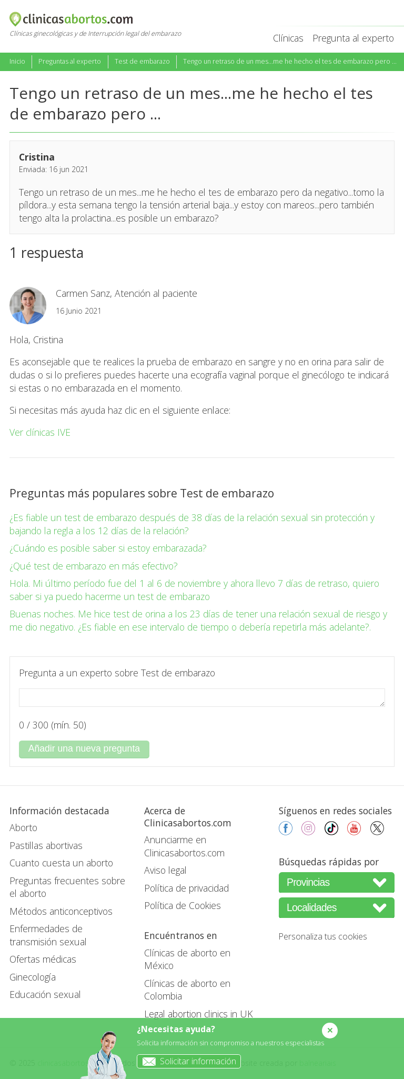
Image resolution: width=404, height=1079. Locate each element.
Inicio (17, 61)
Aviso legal (165, 870)
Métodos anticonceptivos (61, 911)
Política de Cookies (182, 905)
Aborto (23, 827)
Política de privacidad (186, 888)
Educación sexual (45, 994)
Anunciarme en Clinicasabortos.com (184, 846)
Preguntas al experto (69, 61)
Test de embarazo (142, 61)
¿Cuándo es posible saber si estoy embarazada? (108, 548)
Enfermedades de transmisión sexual (48, 935)
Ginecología (32, 977)
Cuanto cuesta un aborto (61, 862)
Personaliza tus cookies (323, 936)
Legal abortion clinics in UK (198, 1013)
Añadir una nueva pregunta (84, 748)
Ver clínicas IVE (39, 432)
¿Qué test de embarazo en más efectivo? (93, 566)
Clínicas (288, 38)
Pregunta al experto (353, 38)
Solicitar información (186, 1061)
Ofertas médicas (42, 959)
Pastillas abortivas (46, 845)
